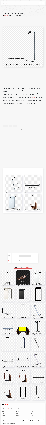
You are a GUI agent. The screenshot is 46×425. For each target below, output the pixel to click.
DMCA (32, 417)
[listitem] (25, 420)
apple (10, 125)
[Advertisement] (23, 23)
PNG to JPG (4, 417)
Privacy (32, 415)
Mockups (33, 97)
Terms (32, 413)
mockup (14, 125)
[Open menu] (43, 3)
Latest (3, 413)
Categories (4, 415)
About (17, 413)
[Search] (40, 3)
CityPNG (4, 93)
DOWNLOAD (24, 255)
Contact (17, 415)
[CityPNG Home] (5, 3)
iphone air (5, 125)
